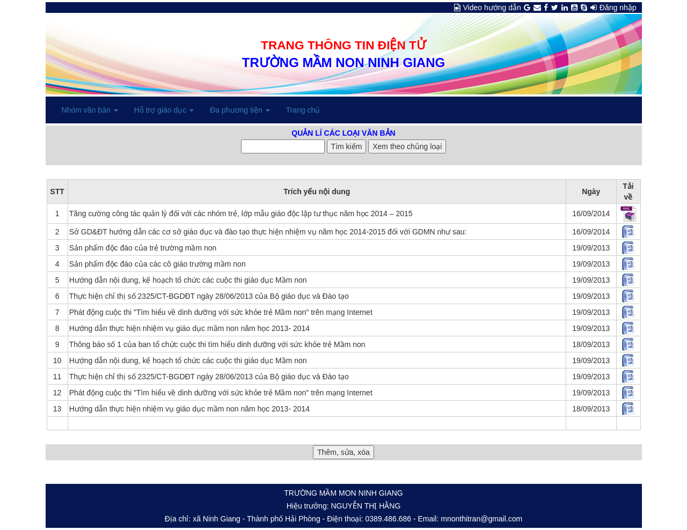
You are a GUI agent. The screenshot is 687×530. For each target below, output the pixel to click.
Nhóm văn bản (90, 110)
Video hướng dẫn (492, 7)
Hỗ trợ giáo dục (164, 110)
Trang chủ (303, 110)
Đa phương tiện (240, 110)
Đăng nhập (618, 7)
